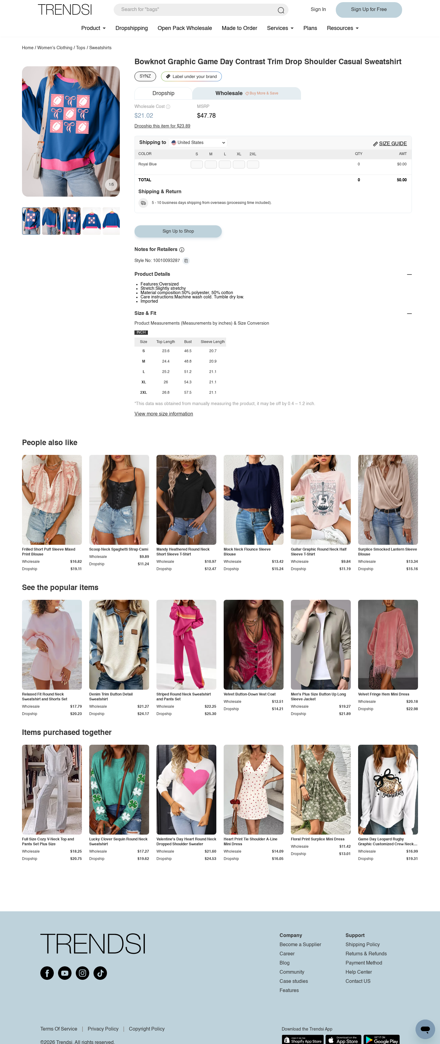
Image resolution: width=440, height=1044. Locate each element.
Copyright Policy (147, 1029)
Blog (285, 963)
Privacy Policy (103, 1029)
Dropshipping (132, 28)
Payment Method (364, 963)
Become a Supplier (300, 945)
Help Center (359, 972)
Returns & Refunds (366, 954)
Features (289, 990)
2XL (253, 154)
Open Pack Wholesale (185, 28)
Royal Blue (147, 164)
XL (239, 154)
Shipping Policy (363, 945)
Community (292, 972)
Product (90, 28)
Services (277, 28)
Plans (310, 28)
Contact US (358, 981)
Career (287, 954)
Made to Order (239, 28)
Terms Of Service (58, 1029)
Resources (340, 28)
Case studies (294, 981)
